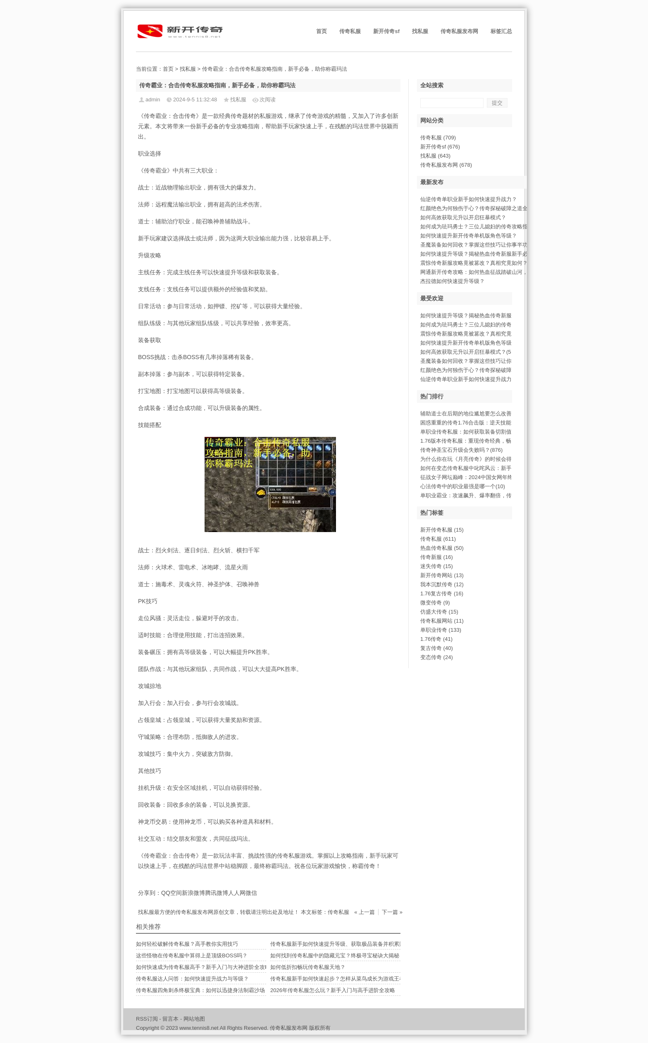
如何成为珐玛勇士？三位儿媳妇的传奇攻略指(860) (480, 324)
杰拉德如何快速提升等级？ (452, 281)
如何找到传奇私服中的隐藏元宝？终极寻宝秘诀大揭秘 (334, 955)
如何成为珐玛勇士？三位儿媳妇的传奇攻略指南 (476, 226)
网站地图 (194, 1019)
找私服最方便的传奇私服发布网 (175, 912)
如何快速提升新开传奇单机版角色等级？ (468, 236)
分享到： (149, 893)
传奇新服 (436, 557)
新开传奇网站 (442, 575)
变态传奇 (436, 657)
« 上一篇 (364, 912)
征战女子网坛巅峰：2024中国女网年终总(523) (475, 477)
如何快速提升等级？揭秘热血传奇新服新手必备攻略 (482, 254)
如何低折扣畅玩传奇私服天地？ (307, 967)
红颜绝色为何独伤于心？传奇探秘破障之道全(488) (480, 370)
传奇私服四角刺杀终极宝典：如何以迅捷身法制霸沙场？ (203, 990)
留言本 (170, 1019)
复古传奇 (436, 648)
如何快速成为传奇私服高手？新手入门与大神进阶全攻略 (203, 967)
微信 (251, 893)
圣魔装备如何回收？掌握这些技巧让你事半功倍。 (479, 245)
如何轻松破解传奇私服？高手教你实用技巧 (187, 944)
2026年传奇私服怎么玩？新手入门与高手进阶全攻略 (332, 990)
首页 (321, 31)
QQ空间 (171, 893)
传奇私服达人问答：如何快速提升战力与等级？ (192, 979)
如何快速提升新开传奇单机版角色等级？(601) (474, 343)
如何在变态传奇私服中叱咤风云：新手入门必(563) (480, 468)
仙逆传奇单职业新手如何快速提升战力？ (468, 199)
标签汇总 (501, 31)
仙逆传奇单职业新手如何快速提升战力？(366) (474, 379)
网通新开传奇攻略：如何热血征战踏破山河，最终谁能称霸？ (492, 272)
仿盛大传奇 (439, 612)
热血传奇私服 (442, 548)
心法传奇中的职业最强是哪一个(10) (462, 486)
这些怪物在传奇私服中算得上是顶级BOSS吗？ (192, 955)
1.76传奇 (436, 639)
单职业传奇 (440, 630)
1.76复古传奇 (441, 593)
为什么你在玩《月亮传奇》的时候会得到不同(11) (478, 459)
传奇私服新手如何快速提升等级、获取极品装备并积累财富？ (342, 944)
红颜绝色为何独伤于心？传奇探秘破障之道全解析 (479, 208)
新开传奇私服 (442, 530)
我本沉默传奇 (442, 584)
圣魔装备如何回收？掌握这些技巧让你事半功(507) (480, 361)
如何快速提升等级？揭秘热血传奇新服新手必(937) (480, 315)
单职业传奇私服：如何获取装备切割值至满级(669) (480, 432)
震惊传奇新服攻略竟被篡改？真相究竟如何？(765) (480, 334)
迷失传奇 (436, 566)
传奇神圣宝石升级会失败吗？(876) (461, 450)
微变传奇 (435, 602)
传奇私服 (350, 31)
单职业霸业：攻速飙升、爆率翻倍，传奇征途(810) (480, 495)
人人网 (236, 893)
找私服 (420, 31)
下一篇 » (392, 912)
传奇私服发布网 (459, 31)
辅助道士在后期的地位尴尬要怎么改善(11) (470, 413)
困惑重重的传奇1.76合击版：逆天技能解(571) (474, 423)
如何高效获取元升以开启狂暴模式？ (463, 217)
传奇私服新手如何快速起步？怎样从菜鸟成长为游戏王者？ (340, 979)
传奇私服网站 (442, 621)
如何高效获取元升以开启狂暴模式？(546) (469, 352)
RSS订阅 (147, 1019)
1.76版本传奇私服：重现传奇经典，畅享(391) (474, 441)
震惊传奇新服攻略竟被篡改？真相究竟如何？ (474, 263)
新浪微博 (193, 893)
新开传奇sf (386, 31)
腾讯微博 (216, 893)
